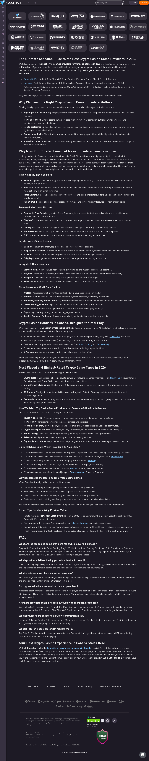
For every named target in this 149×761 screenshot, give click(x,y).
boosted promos (80, 523)
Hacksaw (28, 83)
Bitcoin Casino (15, 9)
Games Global (77, 472)
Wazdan (73, 468)
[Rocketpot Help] (142, 755)
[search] (119, 3)
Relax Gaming (85, 344)
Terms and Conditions (110, 686)
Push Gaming (103, 344)
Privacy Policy (85, 686)
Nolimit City (115, 378)
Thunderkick (117, 456)
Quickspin (115, 336)
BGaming (92, 460)
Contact (67, 686)
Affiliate (51, 686)
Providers (29, 9)
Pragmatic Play (31, 79)
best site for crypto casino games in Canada (69, 648)
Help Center (33, 686)
